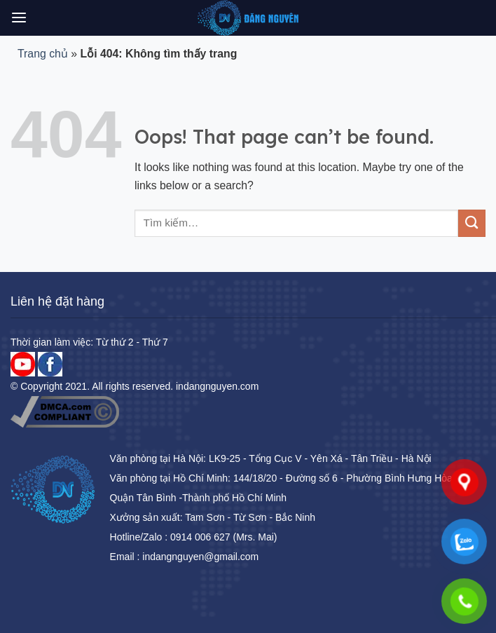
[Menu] (19, 18)
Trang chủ (43, 54)
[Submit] (471, 223)
